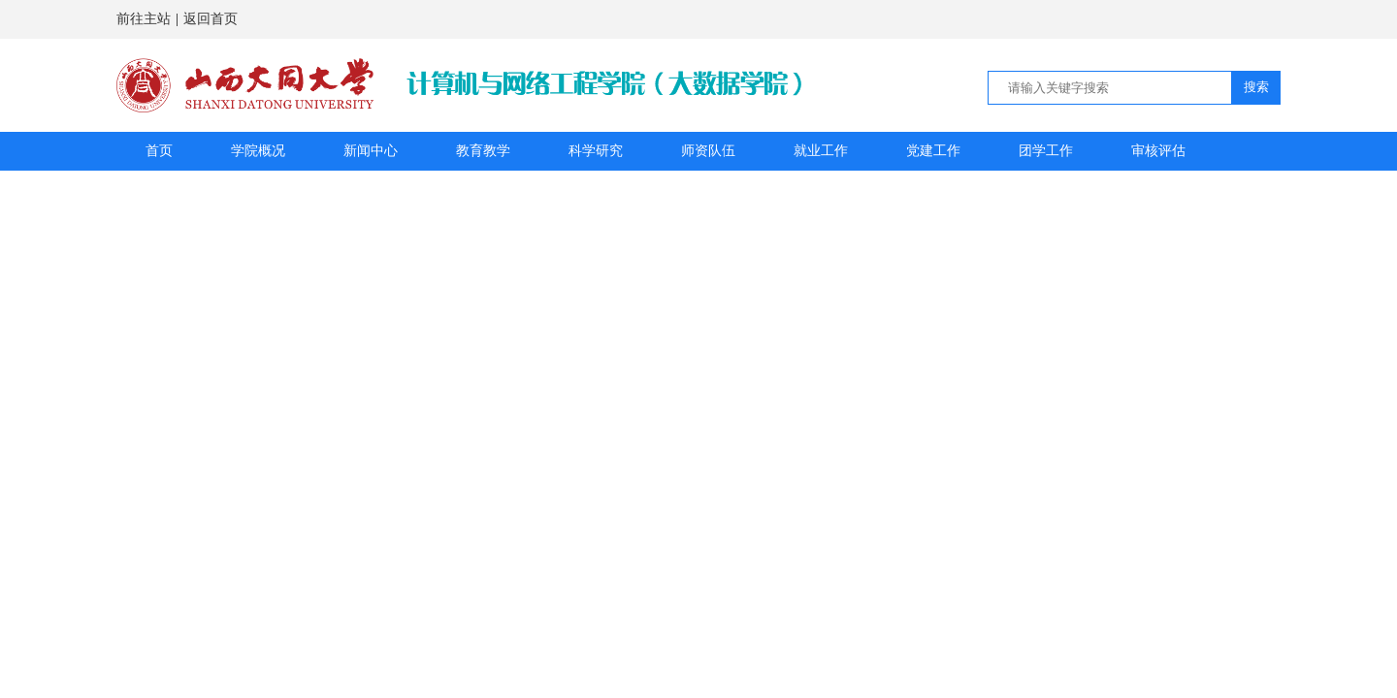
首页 (159, 150)
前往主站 (143, 19)
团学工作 (1046, 150)
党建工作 (933, 150)
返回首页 (210, 19)
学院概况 (258, 150)
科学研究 (596, 150)
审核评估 (1158, 150)
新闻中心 (370, 150)
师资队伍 (708, 150)
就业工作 (821, 150)
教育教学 (483, 150)
